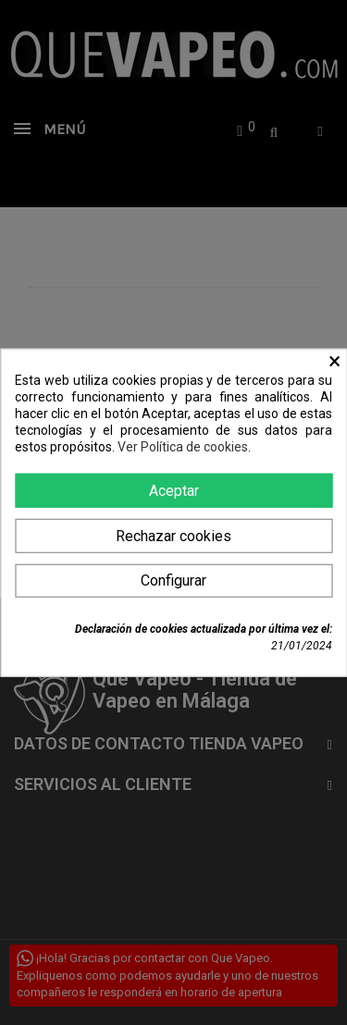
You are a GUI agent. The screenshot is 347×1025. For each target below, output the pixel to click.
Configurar (173, 579)
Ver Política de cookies (183, 446)
